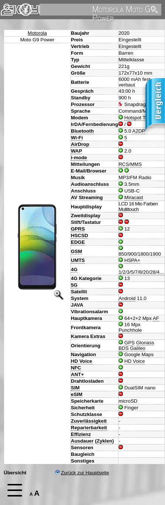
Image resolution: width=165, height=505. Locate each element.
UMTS (78, 260)
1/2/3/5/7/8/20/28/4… (141, 272)
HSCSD (79, 235)
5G (74, 285)
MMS (136, 164)
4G (74, 269)
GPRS (78, 229)
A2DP (138, 131)
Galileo (137, 348)
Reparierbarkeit (89, 427)
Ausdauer (82, 441)
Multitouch (128, 209)
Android (126, 298)
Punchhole (130, 330)
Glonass (145, 342)
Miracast (133, 197)
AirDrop (80, 144)
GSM (76, 251)
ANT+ (77, 374)
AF (156, 318)
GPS (129, 342)
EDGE (78, 242)
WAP (76, 151)
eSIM (76, 394)
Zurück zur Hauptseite (82, 472)
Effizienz (81, 434)
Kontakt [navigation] (7, 6)
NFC (76, 368)
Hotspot (132, 117)
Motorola (37, 33)
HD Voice (81, 361)
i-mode (79, 157)
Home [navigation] (10, 8)
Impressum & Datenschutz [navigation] (26, 9)
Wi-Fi (77, 137)
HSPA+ (132, 260)
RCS (123, 164)
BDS (123, 348)
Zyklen (104, 441)
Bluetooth (82, 131)
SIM (75, 387)
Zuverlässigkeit (89, 421)
